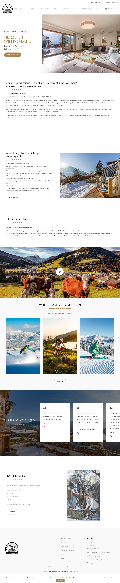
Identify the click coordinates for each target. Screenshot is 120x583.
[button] (12, 54)
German (108, 9)
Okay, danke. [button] (60, 580)
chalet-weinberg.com (53, 567)
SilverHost (75, 571)
